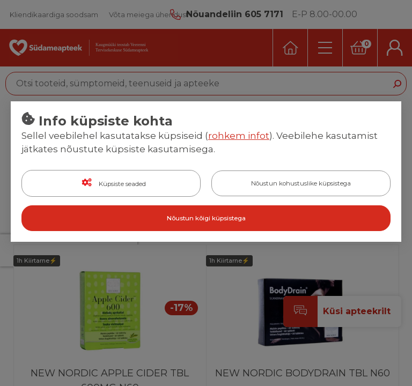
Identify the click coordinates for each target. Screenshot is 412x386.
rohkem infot (238, 135)
